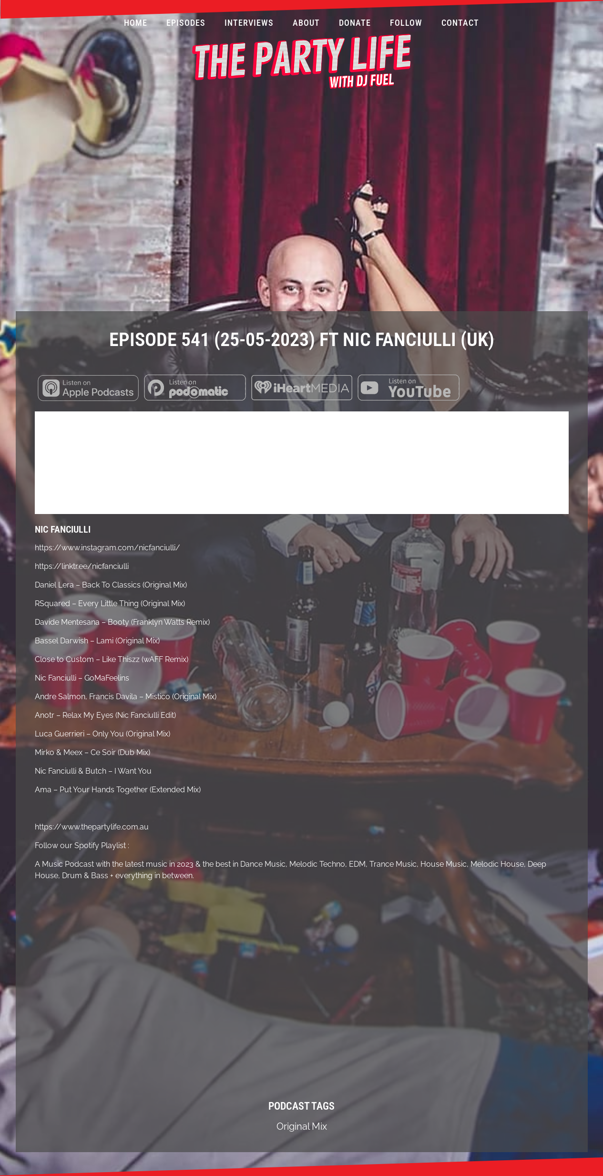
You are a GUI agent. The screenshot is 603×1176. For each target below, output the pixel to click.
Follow (406, 23)
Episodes (185, 23)
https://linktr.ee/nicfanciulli (82, 566)
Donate (355, 23)
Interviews (249, 23)
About (306, 23)
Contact (460, 23)
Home (135, 23)
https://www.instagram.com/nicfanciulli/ (107, 547)
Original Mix (301, 1126)
